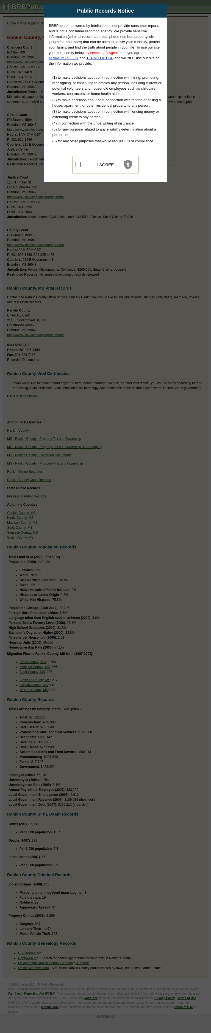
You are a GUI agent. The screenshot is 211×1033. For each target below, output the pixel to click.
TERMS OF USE (100, 58)
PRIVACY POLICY (64, 58)
